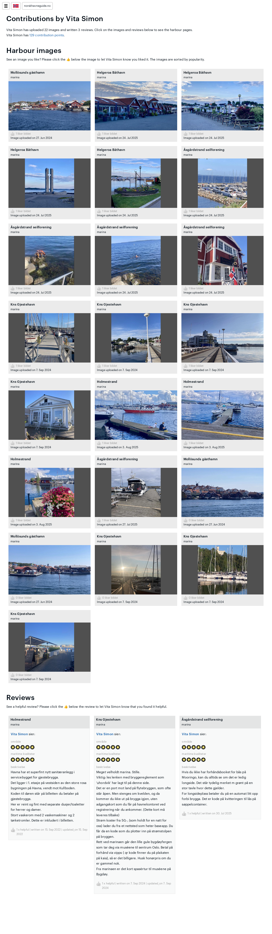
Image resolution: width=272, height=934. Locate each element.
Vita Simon (19, 734)
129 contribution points (46, 35)
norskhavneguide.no (37, 6)
